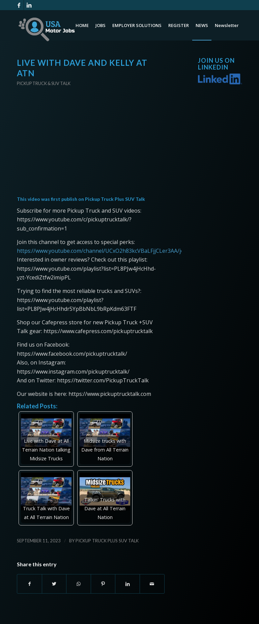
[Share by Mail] (152, 583)
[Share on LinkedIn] (127, 583)
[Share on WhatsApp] (78, 583)
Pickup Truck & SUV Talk (43, 83)
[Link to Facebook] (19, 5)
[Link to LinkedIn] (29, 5)
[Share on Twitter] (54, 583)
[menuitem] (82, 25)
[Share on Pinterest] (103, 583)
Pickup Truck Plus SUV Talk (115, 199)
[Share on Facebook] (29, 583)
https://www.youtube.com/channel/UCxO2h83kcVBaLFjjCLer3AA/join (103, 250)
